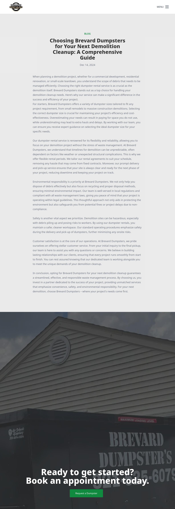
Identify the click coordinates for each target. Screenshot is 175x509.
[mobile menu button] (167, 6)
